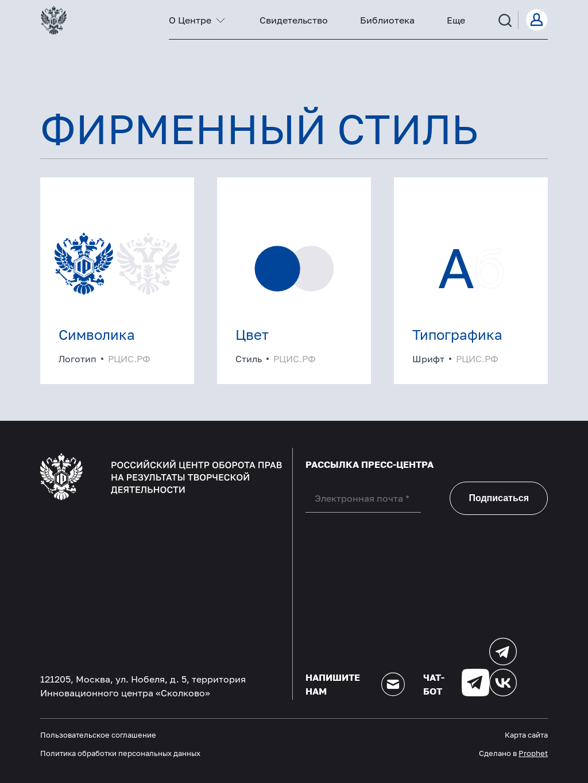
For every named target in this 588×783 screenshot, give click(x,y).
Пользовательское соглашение (98, 734)
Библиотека (387, 20)
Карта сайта (526, 734)
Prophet (533, 753)
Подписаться (499, 498)
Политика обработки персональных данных (120, 753)
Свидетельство (294, 20)
